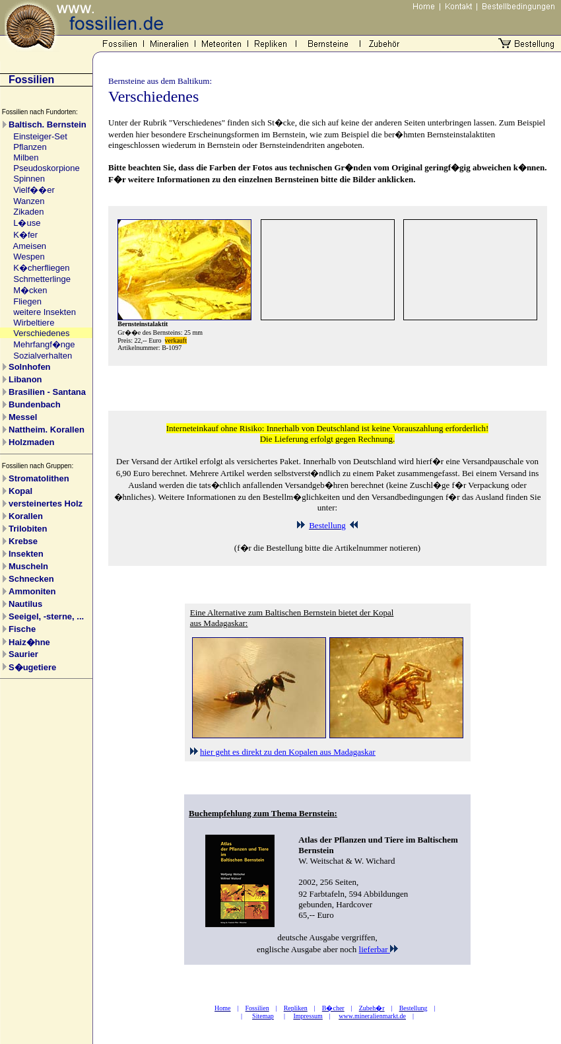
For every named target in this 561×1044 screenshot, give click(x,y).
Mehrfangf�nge (44, 344)
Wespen (28, 256)
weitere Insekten (44, 312)
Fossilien (31, 79)
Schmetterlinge (42, 279)
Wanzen (28, 201)
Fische (22, 629)
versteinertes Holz (45, 503)
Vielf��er (34, 190)
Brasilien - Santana (47, 392)
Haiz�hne (29, 642)
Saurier (23, 654)
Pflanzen (30, 147)
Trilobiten (28, 529)
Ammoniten (32, 591)
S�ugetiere (32, 667)
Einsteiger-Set (40, 136)
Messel (23, 417)
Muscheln (28, 566)
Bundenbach (35, 404)
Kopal (20, 491)
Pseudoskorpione (46, 168)
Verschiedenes (41, 333)
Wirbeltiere (33, 323)
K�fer (25, 235)
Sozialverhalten (42, 356)
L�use (26, 223)
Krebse (23, 541)
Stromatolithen (39, 478)
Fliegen (27, 301)
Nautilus (25, 604)
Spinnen (29, 179)
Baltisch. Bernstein (47, 124)
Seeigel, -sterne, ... (46, 616)
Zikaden (28, 212)
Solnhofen (30, 367)
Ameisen (30, 246)
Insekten (26, 554)
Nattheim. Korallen (46, 430)
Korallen (26, 516)
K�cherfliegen (41, 268)
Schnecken (31, 579)
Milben (25, 157)
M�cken (30, 290)
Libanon (25, 379)
